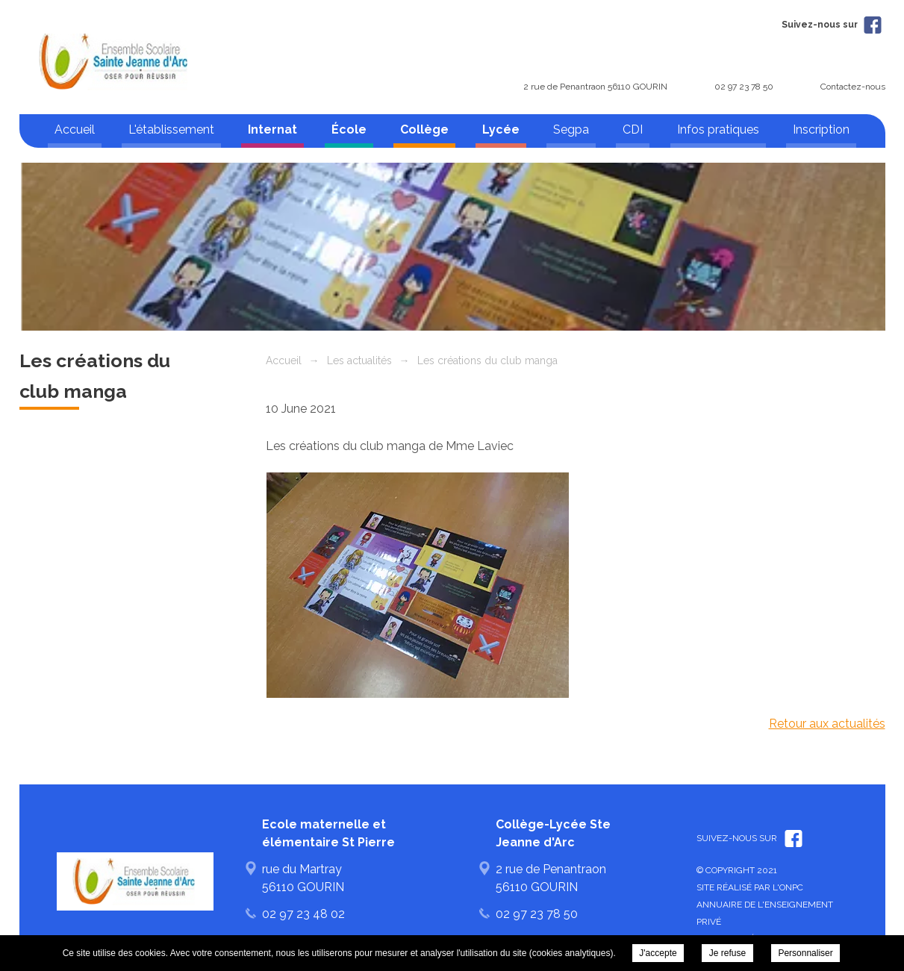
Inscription (821, 129)
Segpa (571, 129)
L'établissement (171, 129)
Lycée (501, 129)
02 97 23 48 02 (303, 914)
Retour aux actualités (827, 723)
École (349, 129)
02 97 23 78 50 (743, 86)
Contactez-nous (852, 86)
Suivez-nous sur (832, 24)
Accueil (74, 129)
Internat (272, 129)
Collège (424, 129)
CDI (633, 129)
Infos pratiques (718, 129)
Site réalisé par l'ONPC (749, 887)
